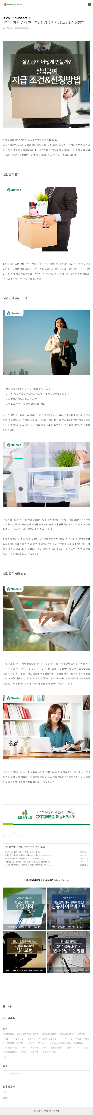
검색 (87, 1073)
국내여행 (34, 1047)
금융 (87, 1038)
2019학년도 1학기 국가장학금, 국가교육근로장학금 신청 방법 (27, 865)
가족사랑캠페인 (50, 1034)
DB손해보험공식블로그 (50, 1038)
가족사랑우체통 (11, 1047)
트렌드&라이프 (24, 846)
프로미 (82, 1034)
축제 (24, 1047)
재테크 (31, 1043)
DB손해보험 (17, 1038)
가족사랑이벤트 (68, 1034)
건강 (69, 1047)
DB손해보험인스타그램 (28, 1034)
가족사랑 (68, 1038)
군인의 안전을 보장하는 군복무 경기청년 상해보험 (23, 858)
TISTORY (47, 1111)
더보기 (5, 1057)
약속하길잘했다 (49, 1051)
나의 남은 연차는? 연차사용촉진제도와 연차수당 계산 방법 (26, 861)
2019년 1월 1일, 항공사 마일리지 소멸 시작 (21, 852)
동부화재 (31, 1038)
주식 (77, 1047)
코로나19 (43, 1043)
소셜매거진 (9, 1043)
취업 (86, 1047)
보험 (79, 1038)
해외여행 (34, 1051)
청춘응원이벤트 (11, 1051)
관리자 (56, 1111)
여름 (6, 1038)
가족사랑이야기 (11, 846)
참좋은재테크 (57, 1047)
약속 (45, 1047)
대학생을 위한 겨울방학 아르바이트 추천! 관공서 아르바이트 (27, 855)
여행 (24, 1051)
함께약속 (79, 1043)
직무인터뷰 (9, 1034)
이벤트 (21, 1043)
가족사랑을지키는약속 (61, 1043)
